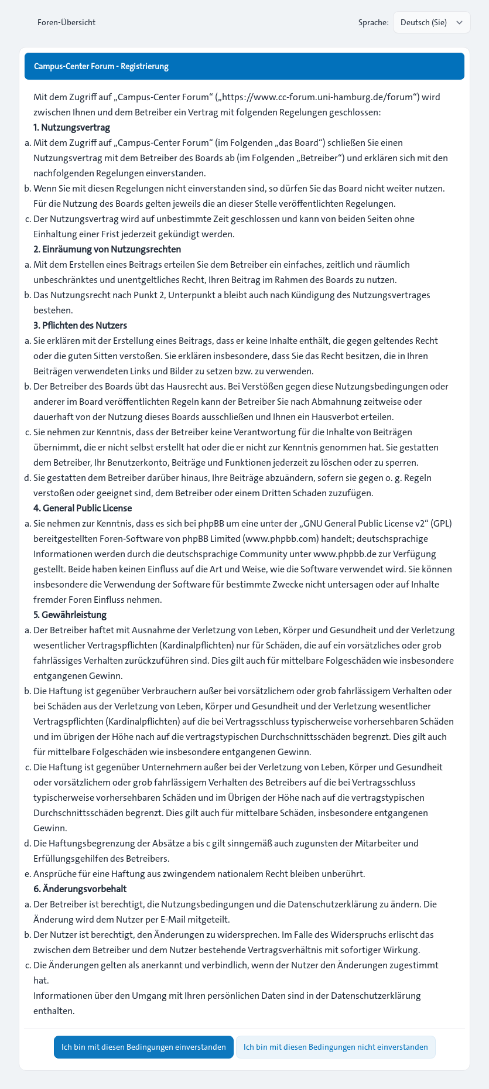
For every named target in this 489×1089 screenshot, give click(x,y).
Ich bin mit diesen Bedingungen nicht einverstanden (336, 1047)
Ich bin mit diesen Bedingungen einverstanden (143, 1047)
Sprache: (373, 22)
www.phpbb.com (280, 538)
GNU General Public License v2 (364, 523)
